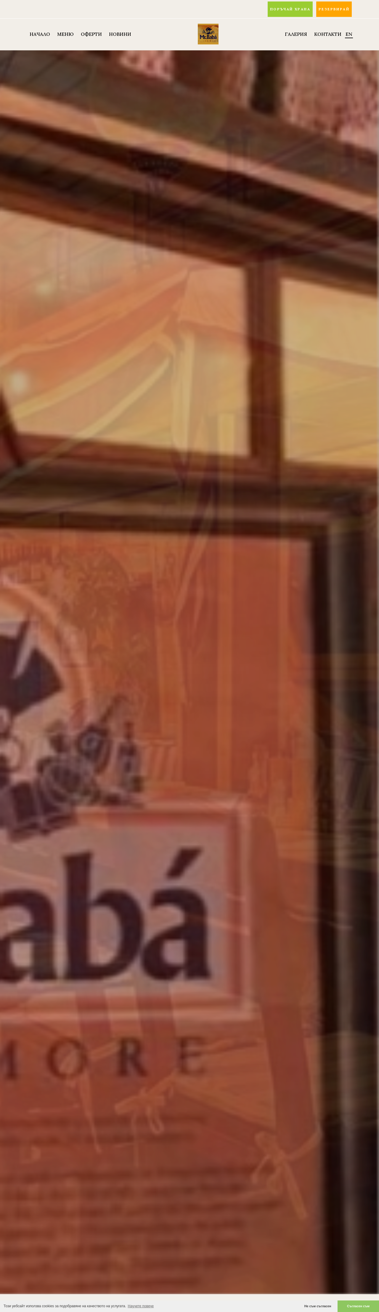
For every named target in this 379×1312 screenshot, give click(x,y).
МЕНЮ (65, 34)
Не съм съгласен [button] (317, 1306)
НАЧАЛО (40, 34)
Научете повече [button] (141, 1306)
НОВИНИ (120, 34)
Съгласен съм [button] (358, 1306)
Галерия (296, 34)
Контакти (327, 34)
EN (349, 34)
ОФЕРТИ (91, 34)
